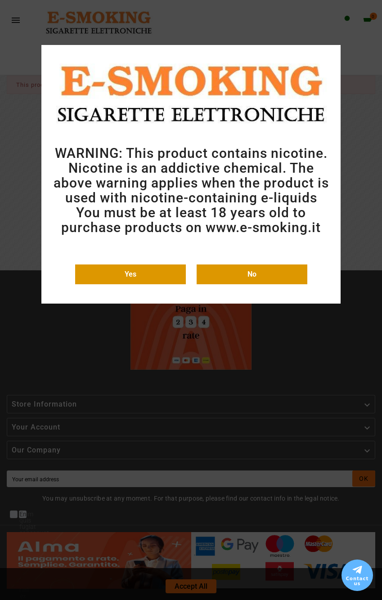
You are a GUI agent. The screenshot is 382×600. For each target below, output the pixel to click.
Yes (130, 274)
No (251, 274)
